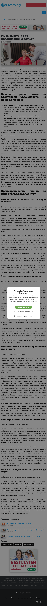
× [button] (38, 288)
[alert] (23, 303)
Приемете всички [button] (23, 307)
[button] (23, 316)
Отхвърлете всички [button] (23, 311)
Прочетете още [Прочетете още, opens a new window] (23, 303)
